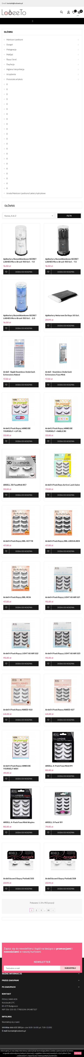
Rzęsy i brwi (11, 59)
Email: (4, 3)
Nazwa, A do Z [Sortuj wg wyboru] (29, 216)
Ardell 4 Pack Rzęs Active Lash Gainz (62, 485)
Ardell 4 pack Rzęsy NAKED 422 (18, 710)
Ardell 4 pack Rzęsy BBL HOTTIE (18, 541)
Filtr (69, 216)
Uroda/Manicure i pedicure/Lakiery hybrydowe (26, 193)
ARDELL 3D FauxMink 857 (14, 485)
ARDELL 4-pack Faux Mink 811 (58, 766)
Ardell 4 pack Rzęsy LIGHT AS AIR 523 (62, 653)
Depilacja (10, 64)
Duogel (9, 44)
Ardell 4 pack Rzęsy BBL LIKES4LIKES (62, 541)
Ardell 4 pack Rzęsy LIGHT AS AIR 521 (62, 597)
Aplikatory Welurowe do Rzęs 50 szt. (62, 315)
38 (48, 910)
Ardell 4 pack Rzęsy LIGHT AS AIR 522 (20, 653)
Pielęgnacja (11, 49)
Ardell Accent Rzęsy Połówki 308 (60, 878)
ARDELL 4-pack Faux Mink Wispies (19, 822)
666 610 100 (15, 1027)
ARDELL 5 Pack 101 (53, 822)
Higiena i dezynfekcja (15, 69)
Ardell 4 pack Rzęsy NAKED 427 (59, 710)
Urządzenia (11, 74)
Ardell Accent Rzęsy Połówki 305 (18, 878)
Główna (8, 32)
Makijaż (9, 54)
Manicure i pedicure (14, 39)
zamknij (78, 1053)
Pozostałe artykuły (14, 79)
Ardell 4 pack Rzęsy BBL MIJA (17, 597)
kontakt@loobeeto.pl (15, 3)
